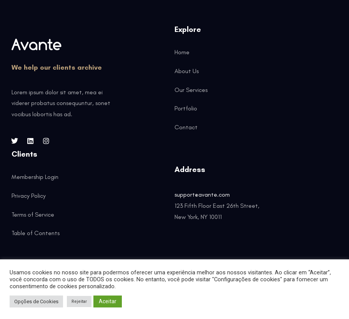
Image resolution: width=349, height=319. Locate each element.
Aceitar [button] (107, 301)
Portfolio (185, 108)
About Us (186, 71)
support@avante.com (202, 194)
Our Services (191, 90)
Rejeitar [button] (79, 301)
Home (181, 52)
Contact (186, 127)
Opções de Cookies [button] (36, 301)
